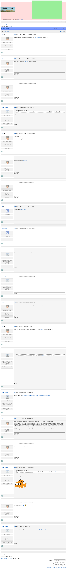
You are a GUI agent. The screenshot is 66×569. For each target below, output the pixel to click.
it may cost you (36, 252)
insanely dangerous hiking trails (42, 529)
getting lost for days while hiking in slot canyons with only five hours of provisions (36, 395)
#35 (15, 392)
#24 (15, 107)
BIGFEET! (25, 160)
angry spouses (23, 278)
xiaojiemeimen (4, 228)
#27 (15, 182)
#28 (15, 206)
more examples (37, 37)
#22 (15, 58)
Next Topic (62, 31)
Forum (47, 21)
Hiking (5, 24)
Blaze (3, 34)
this (53, 445)
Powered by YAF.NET (50, 567)
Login (19, 19)
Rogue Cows (23, 209)
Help (58, 21)
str (2, 206)
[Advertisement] (47, 10)
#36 (15, 418)
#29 (15, 228)
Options (56, 28)
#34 (15, 350)
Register (22, 19)
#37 (15, 443)
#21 (15, 34)
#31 (15, 276)
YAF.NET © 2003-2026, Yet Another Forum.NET (59, 567)
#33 (15, 326)
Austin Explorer (5, 107)
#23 (15, 83)
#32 (15, 302)
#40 (15, 526)
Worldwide (10, 24)
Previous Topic (6, 31)
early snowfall (31, 139)
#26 (15, 157)
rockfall (41, 329)
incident (22, 505)
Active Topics (51, 21)
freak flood (26, 61)
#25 (15, 133)
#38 (15, 467)
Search (55, 21)
